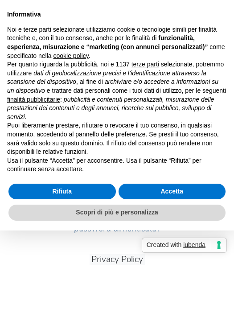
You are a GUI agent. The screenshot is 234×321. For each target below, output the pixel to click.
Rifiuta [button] (62, 191)
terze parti (145, 64)
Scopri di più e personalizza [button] (117, 212)
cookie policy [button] (71, 55)
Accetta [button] (171, 191)
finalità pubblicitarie (33, 99)
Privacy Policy (117, 259)
